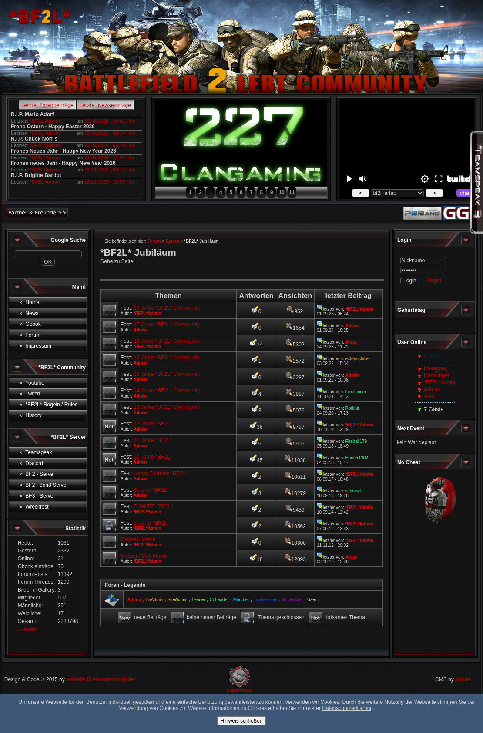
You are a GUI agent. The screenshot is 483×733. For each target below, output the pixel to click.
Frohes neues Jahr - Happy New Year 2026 (63, 163)
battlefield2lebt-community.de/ (100, 679)
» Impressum (35, 346)
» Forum (30, 335)
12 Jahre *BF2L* (153, 424)
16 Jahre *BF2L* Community (167, 341)
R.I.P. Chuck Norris (34, 139)
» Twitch (30, 394)
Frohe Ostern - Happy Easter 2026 (53, 127)
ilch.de (462, 679)
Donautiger (436, 375)
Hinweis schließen (242, 721)
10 (282, 192)
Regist (433, 281)
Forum (154, 241)
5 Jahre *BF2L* (151, 523)
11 (292, 192)
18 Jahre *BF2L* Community (167, 308)
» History (31, 415)
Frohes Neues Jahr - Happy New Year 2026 (63, 151)
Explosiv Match (138, 539)
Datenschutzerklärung (347, 708)
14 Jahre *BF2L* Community (167, 391)
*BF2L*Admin (45, 121)
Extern (172, 241)
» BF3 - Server (37, 496)
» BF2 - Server (37, 474)
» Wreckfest (34, 507)
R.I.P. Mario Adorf (32, 114)
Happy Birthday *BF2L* (160, 473)
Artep (430, 396)
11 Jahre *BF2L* (153, 440)
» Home (29, 302)
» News (29, 313)
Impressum (239, 690)
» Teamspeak (36, 452)
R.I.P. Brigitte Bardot (36, 175)
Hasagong (436, 368)
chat (465, 193)
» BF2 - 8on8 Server (44, 485)
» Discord (31, 463)
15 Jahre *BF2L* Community (167, 358)
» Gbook (30, 324)
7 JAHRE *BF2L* (153, 506)
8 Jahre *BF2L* (151, 490)
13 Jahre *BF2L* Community (167, 407)
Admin (431, 389)
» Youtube (32, 383)
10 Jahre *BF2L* (153, 457)
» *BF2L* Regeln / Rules (48, 405)
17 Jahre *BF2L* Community (167, 324)
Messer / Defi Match (144, 556)
